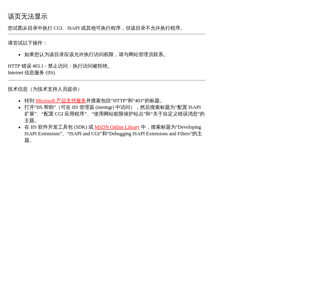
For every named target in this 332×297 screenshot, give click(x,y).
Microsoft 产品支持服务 (61, 101)
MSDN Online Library (117, 127)
